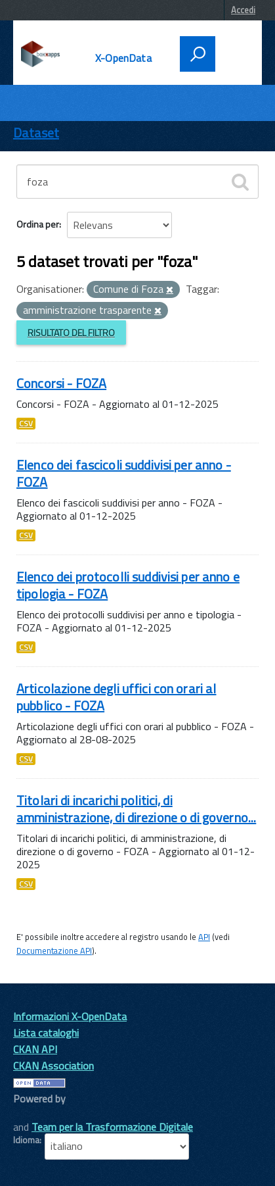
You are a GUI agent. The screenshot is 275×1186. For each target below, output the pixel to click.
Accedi (243, 9)
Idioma (26, 1140)
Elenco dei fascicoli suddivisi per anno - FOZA (123, 473)
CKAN (35, 1113)
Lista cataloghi (46, 1033)
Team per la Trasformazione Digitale (112, 1127)
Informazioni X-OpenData (70, 1016)
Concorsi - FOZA (61, 383)
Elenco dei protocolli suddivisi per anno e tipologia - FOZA (128, 585)
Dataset (36, 132)
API (204, 936)
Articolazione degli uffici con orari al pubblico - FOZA (116, 697)
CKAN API (35, 1049)
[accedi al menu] (234, 52)
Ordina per (37, 224)
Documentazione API (54, 950)
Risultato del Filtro (71, 332)
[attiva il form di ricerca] (197, 54)
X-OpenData (123, 58)
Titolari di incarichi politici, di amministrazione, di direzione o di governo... (136, 809)
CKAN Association (53, 1066)
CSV (26, 424)
